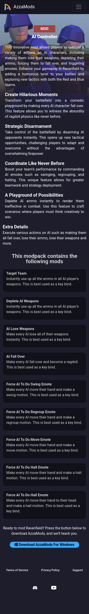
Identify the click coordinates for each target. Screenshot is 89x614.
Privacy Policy (50, 570)
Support (78, 570)
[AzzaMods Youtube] (53, 588)
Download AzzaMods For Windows (44, 545)
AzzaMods (19, 7)
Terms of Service (17, 570)
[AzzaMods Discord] (35, 588)
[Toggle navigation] (78, 6)
